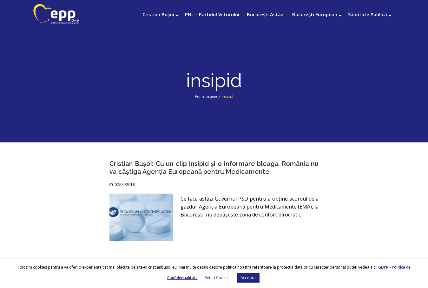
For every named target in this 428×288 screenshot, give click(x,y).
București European (314, 14)
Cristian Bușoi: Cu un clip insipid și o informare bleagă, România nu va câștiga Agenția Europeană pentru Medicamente (214, 167)
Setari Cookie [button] (217, 277)
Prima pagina (206, 96)
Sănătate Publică (367, 14)
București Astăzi (266, 14)
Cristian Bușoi (158, 14)
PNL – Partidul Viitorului (212, 14)
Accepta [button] (248, 277)
